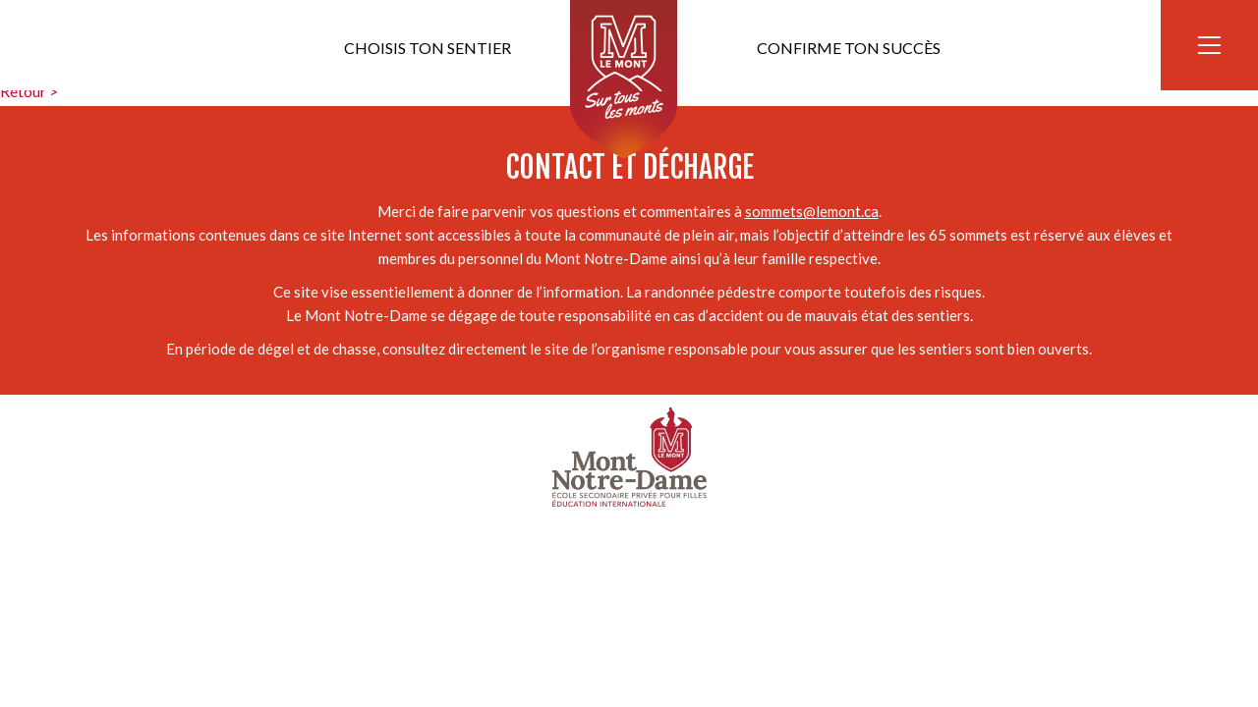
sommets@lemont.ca (812, 211)
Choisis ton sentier (427, 47)
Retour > (29, 91)
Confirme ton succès (849, 47)
